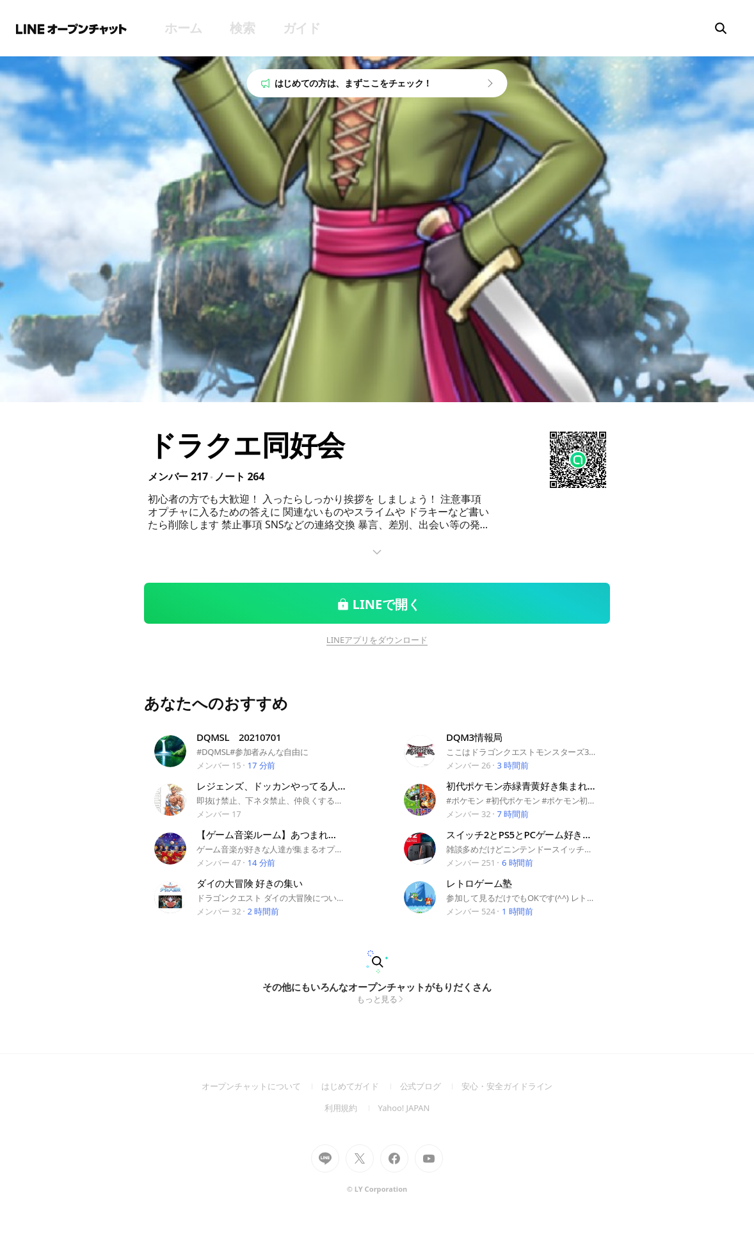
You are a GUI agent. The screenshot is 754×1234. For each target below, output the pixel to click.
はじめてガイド (360, 1086)
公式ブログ (431, 1086)
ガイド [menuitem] (302, 28)
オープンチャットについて (261, 1086)
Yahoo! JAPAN (404, 1108)
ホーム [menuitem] (183, 28)
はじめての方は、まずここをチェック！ (354, 83)
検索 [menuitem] (242, 28)
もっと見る (377, 999)
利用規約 (351, 1108)
